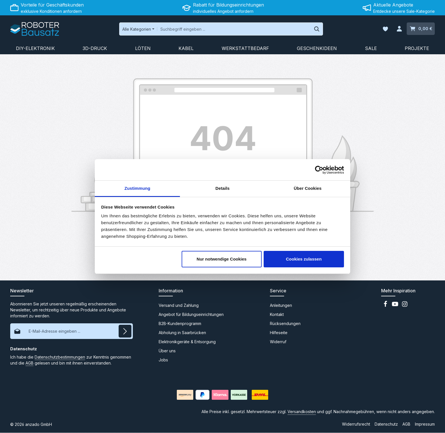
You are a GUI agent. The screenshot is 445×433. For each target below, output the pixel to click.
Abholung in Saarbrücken (182, 332)
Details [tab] (222, 188)
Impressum (425, 424)
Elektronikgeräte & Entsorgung (187, 342)
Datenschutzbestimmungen (60, 357)
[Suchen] (315, 29)
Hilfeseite (278, 332)
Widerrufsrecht (356, 424)
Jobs (163, 360)
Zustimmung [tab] (137, 188)
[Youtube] (395, 305)
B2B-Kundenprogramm (180, 323)
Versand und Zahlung (179, 305)
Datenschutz (386, 424)
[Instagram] (405, 305)
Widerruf (278, 342)
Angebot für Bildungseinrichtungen (191, 314)
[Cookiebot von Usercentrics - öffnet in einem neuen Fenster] (319, 170)
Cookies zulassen (304, 259)
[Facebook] (386, 305)
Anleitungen (281, 305)
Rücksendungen (285, 323)
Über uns (167, 351)
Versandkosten (301, 411)
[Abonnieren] (125, 331)
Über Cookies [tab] (308, 188)
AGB (29, 363)
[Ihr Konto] (399, 29)
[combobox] (232, 29)
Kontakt (277, 314)
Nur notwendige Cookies (222, 259)
